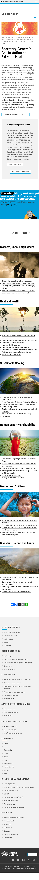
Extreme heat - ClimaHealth (11, 354)
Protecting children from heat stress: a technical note (20, 525)
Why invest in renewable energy (14, 692)
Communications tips (11, 834)
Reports (6, 642)
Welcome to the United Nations (13, 1)
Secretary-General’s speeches (14, 817)
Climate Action (10, 13)
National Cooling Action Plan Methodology (16, 414)
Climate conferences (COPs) (13, 797)
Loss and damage (10, 730)
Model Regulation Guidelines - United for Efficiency (20, 402)
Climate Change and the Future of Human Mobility (19, 468)
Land (5, 760)
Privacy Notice (18, 868)
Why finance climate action (13, 733)
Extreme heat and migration (11, 475)
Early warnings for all (11, 712)
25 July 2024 (12, 205)
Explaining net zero (10, 656)
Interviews (7, 824)
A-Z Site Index (7, 866)
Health (6, 743)
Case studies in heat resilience (13, 343)
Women (6, 770)
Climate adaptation (10, 709)
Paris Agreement (9, 784)
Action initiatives (9, 804)
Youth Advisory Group (11, 801)
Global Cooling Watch (9, 407)
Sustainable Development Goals (14, 807)
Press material (9, 821)
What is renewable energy (12, 683)
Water (6, 757)
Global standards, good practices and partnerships (19, 340)
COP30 (6, 794)
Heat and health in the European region (15, 347)
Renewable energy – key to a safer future (17, 679)
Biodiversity (8, 750)
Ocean (6, 753)
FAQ (34, 866)
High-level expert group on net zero (16, 659)
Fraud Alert (6, 868)
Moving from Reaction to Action (13, 478)
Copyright (26, 866)
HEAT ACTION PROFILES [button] (20, 172)
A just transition (9, 699)
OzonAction (6, 416)
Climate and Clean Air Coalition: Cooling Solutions (19, 404)
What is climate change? (12, 632)
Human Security (9, 767)
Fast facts (7, 646)
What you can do (9, 669)
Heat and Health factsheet (11, 345)
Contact (17, 866)
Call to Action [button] (15, 164)
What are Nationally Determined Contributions (19, 787)
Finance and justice (10, 726)
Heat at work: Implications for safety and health (18, 283)
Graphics (7, 831)
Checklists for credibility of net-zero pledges (19, 663)
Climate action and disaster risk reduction (16, 591)
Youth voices (8, 716)
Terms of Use (31, 868)
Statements (8, 838)
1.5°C (5, 774)
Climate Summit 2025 (11, 791)
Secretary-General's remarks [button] (15, 114)
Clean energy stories (11, 695)
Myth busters (8, 639)
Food (5, 747)
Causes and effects (10, 636)
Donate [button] (32, 854)
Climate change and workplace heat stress (17, 281)
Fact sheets (8, 828)
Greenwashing (8, 666)
